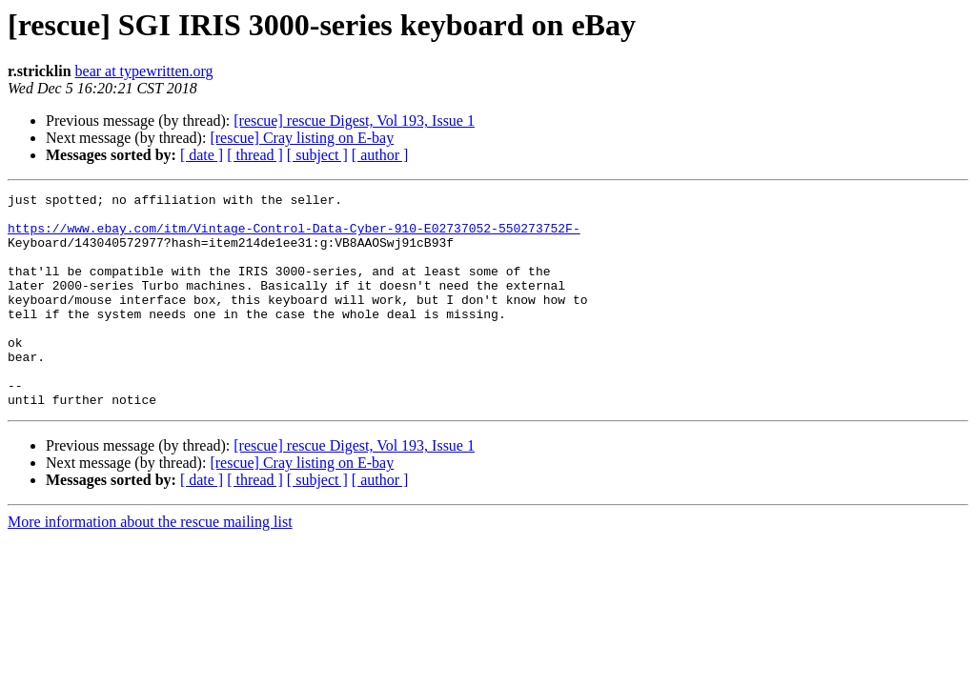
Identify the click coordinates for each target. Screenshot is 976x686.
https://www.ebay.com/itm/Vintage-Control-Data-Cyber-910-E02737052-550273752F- (294, 236)
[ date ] (201, 155)
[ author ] (380, 155)
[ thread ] (255, 155)
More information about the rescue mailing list (150, 564)
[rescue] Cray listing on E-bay (302, 138)
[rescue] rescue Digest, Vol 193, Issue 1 (354, 120)
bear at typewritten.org (144, 71)
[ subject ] (317, 155)
